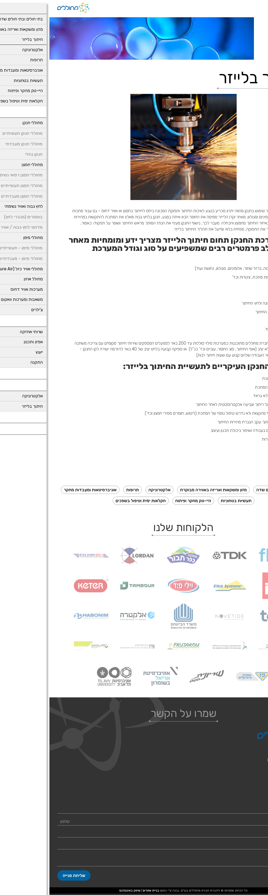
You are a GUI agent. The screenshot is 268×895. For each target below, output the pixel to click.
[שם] (134, 810)
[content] (134, 859)
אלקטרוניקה (110, 489)
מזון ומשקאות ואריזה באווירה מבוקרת (164, 489)
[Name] (134, 810)
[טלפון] (134, 822)
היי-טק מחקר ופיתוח (144, 500)
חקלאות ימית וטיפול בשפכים (91, 500)
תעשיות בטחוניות (186, 500)
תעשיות (247, 56)
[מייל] (134, 833)
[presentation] (134, 147)
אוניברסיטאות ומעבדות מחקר (40, 489)
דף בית (260, 56)
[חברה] (134, 845)
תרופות (83, 489)
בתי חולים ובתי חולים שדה (230, 489)
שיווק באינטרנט (80, 890)
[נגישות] (264, 4)
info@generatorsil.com (239, 759)
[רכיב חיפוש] (243, 7)
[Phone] (134, 822)
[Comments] (134, 859)
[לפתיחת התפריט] (256, 7)
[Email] (134, 833)
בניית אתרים (101, 890)
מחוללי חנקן (250, 795)
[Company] (134, 845)
